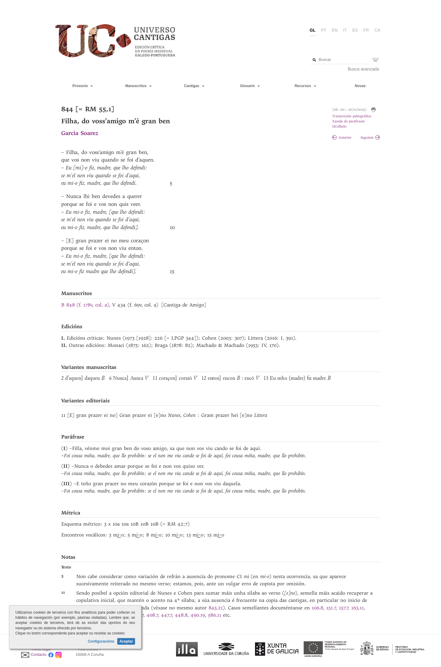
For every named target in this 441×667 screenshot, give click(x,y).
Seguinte (370, 138)
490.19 (198, 615)
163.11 (357, 608)
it (345, 30)
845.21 (216, 608)
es (355, 30)
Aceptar (126, 641)
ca (377, 30)
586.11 (214, 615)
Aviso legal (41, 649)
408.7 (152, 615)
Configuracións (101, 641)
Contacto (38, 655)
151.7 (331, 608)
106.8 (317, 608)
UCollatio (339, 126)
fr (366, 30)
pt (323, 30)
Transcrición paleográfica (351, 116)
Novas (360, 86)
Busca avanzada (363, 69)
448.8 (181, 615)
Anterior (341, 138)
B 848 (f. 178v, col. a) (85, 305)
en (335, 30)
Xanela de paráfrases (348, 121)
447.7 (166, 615)
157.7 (343, 608)
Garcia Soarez (79, 133)
